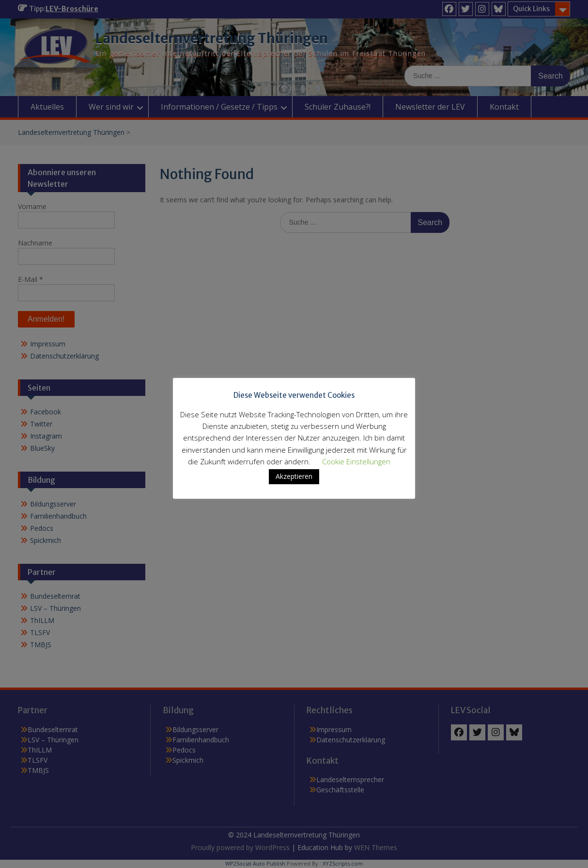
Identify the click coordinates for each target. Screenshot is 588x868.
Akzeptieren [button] (294, 476)
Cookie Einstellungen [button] (356, 461)
